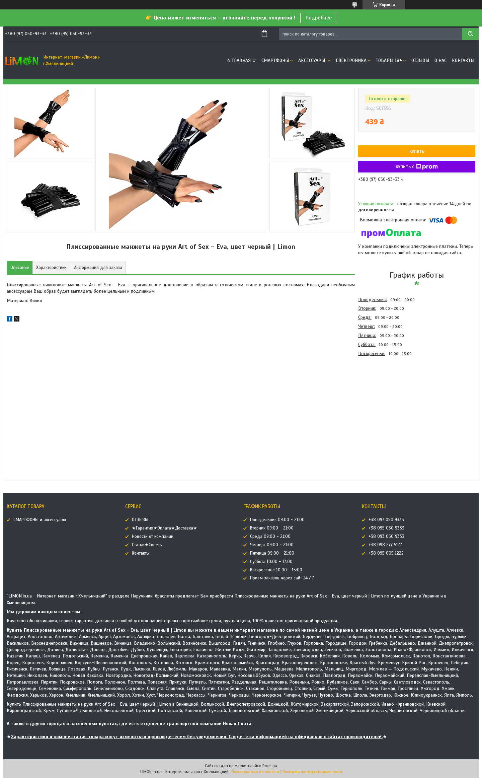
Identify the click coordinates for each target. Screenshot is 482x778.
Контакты (463, 60)
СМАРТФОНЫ (275, 60)
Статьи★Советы (147, 545)
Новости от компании (152, 536)
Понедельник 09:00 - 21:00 (277, 519)
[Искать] (470, 34)
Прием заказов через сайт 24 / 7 (282, 578)
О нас (440, 60)
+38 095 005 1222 (386, 553)
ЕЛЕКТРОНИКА (351, 60)
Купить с (417, 167)
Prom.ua (269, 765)
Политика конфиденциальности (312, 771)
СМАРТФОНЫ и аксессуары (39, 519)
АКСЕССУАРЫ (312, 60)
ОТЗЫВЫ (420, 60)
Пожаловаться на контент (255, 771)
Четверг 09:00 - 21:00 (272, 545)
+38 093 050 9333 (386, 536)
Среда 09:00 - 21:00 (270, 536)
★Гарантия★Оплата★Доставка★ (164, 528)
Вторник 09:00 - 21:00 (272, 528)
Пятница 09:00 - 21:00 (272, 553)
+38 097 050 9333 (386, 519)
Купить (416, 151)
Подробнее (319, 17)
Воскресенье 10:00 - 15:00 (276, 570)
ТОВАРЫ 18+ (389, 60)
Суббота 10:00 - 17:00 (271, 561)
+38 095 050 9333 (386, 528)
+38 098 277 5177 (385, 545)
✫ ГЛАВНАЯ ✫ (241, 60)
